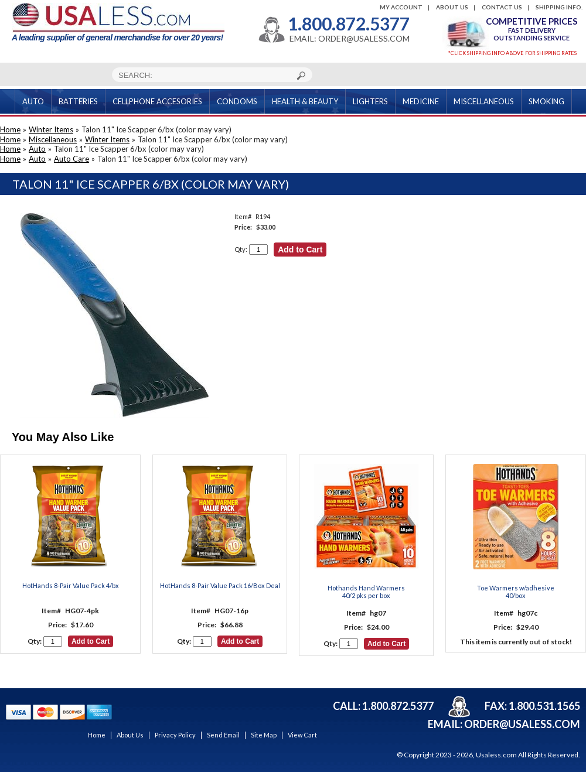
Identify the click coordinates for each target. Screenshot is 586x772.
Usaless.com (496, 754)
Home (10, 129)
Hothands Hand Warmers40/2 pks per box (366, 591)
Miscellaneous (53, 139)
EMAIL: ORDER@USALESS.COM (349, 38)
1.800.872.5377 (349, 23)
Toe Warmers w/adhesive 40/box (515, 591)
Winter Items (51, 129)
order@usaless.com (522, 724)
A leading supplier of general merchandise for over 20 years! (118, 22)
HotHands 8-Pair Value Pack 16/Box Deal (220, 585)
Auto (37, 148)
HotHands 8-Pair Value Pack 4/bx (70, 585)
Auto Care (71, 158)
